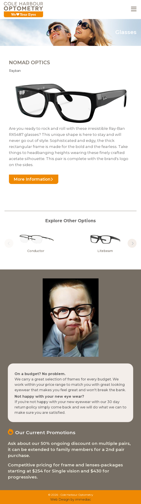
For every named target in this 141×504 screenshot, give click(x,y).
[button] (132, 243)
